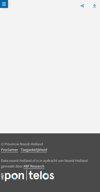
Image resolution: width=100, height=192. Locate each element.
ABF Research (33, 166)
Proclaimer (9, 149)
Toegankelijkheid (34, 149)
